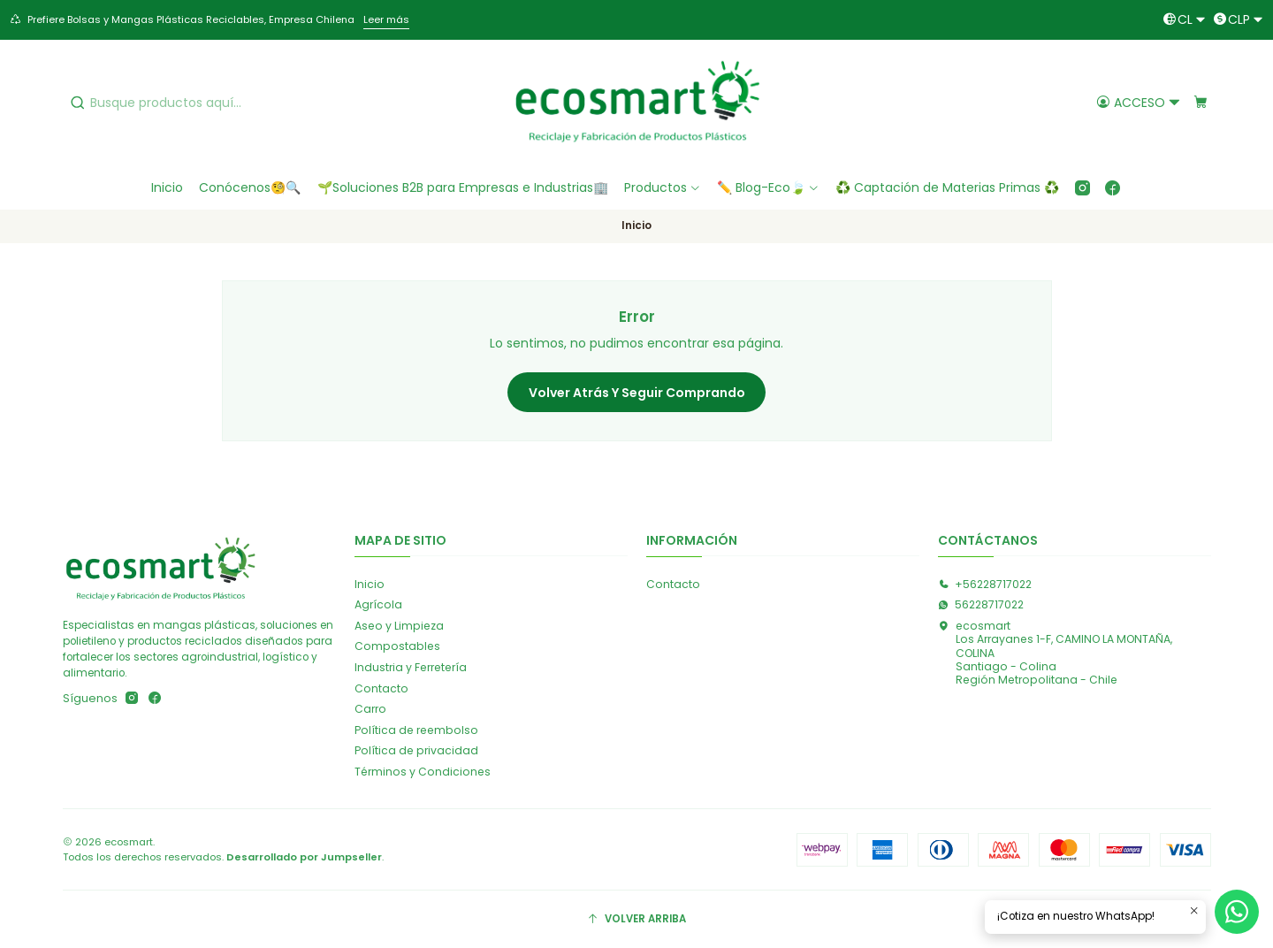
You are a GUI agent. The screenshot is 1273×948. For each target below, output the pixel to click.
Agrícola (378, 604)
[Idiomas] (1184, 19)
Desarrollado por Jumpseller (304, 857)
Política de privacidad (416, 750)
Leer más (386, 19)
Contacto (381, 688)
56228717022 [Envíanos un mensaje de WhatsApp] (981, 604)
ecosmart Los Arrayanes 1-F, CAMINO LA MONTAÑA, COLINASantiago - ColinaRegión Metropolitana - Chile (1055, 652)
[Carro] (1200, 102)
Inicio (369, 584)
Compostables (397, 646)
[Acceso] (1138, 102)
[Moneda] (1238, 19)
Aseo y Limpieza (399, 625)
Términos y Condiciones (422, 771)
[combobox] (198, 102)
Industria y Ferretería (410, 667)
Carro (370, 708)
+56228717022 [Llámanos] (985, 584)
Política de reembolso (416, 730)
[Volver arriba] (637, 919)
